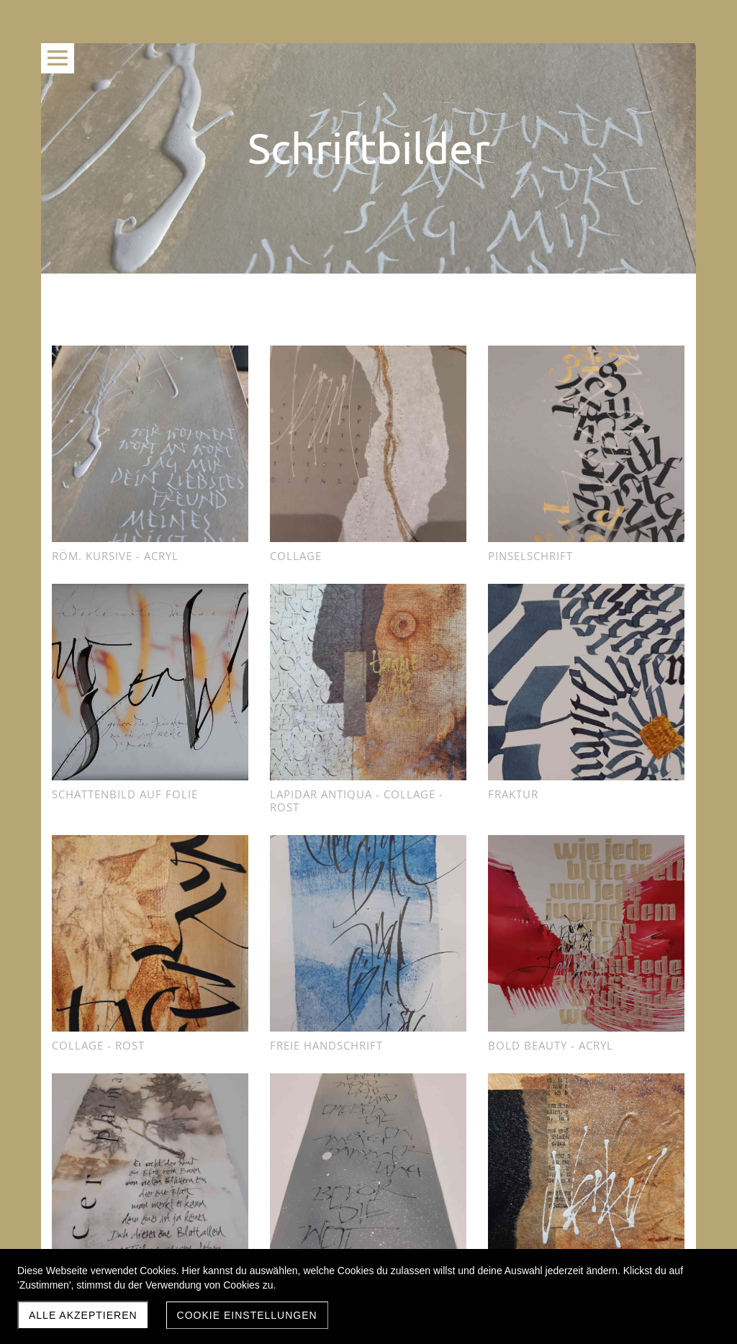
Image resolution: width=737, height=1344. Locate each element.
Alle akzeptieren (83, 1315)
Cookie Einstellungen (247, 1315)
